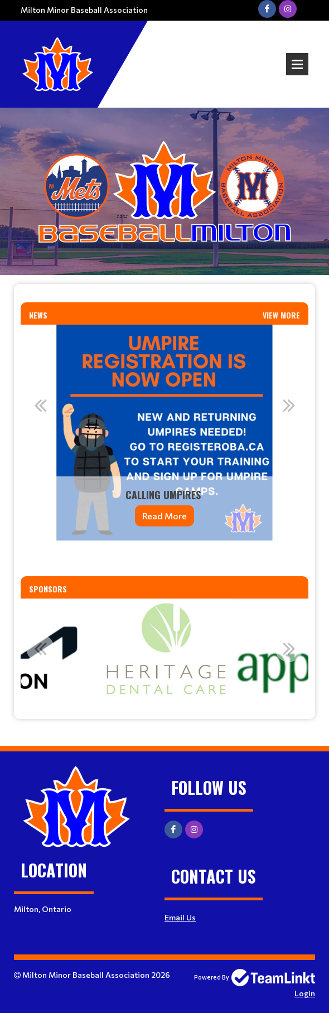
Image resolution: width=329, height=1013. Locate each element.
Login (304, 993)
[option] (164, 433)
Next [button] (289, 405)
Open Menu (297, 64)
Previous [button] (40, 405)
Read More (164, 515)
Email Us (180, 917)
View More (281, 315)
